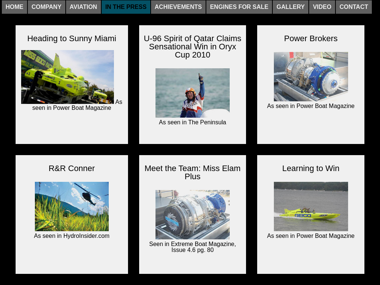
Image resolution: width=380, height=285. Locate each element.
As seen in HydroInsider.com (72, 209)
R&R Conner (72, 168)
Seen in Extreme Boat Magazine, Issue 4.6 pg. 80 (192, 220)
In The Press (126, 7)
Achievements (178, 7)
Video (322, 7)
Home (14, 7)
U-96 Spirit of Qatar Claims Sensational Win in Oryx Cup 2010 (193, 47)
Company (47, 7)
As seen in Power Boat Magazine (71, 80)
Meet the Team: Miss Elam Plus (193, 172)
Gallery (290, 7)
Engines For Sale (239, 7)
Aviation (83, 7)
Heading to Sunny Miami (71, 39)
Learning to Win (311, 168)
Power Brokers (311, 39)
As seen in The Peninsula (193, 95)
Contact (354, 7)
